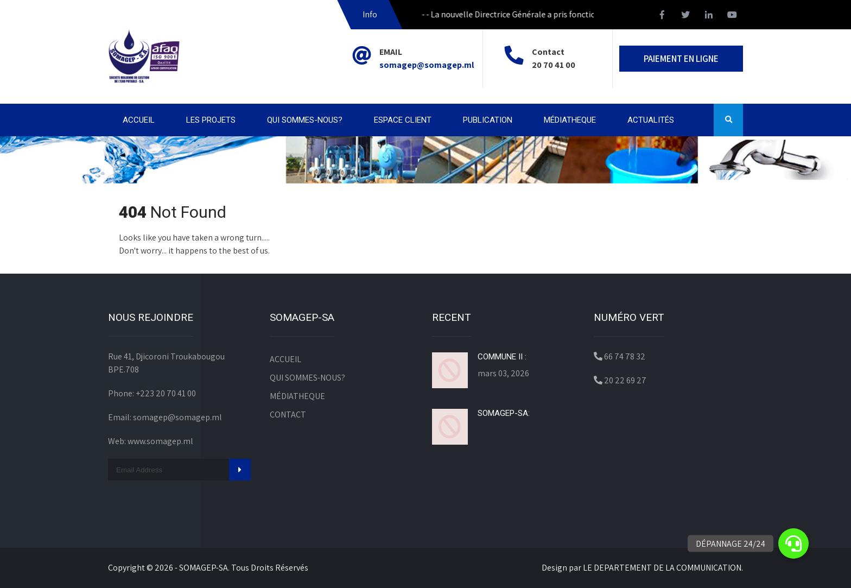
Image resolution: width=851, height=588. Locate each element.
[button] (793, 543)
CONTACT (288, 414)
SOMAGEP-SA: (504, 413)
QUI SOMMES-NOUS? (304, 120)
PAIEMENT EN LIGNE (681, 59)
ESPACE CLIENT (402, 120)
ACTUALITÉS (650, 120)
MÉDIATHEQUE (570, 120)
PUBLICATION (487, 120)
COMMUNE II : (502, 357)
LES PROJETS (211, 120)
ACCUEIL (139, 120)
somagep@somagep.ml (426, 65)
